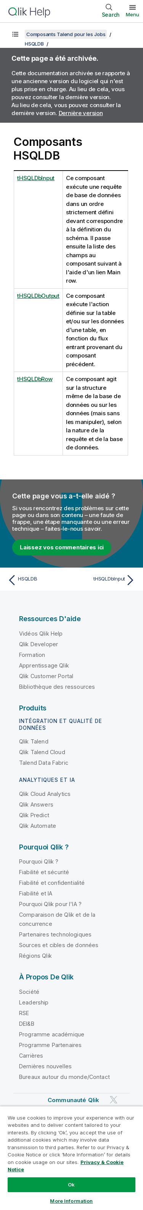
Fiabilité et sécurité (44, 872)
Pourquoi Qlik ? (38, 861)
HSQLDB (34, 44)
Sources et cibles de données (58, 945)
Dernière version (81, 113)
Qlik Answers (36, 804)
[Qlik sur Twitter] (113, 1100)
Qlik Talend (33, 741)
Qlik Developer (38, 644)
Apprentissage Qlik (44, 665)
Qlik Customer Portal (46, 676)
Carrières (31, 1055)
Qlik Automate (37, 825)
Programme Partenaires (50, 1045)
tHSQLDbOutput (38, 295)
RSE (24, 1013)
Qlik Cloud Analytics (45, 794)
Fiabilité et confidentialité (52, 882)
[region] (71, 1158)
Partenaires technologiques (55, 934)
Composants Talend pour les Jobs (65, 34)
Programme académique (51, 1034)
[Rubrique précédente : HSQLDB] (38, 580)
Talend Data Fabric (43, 762)
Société (29, 992)
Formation (32, 655)
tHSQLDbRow (35, 379)
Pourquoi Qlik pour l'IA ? (50, 904)
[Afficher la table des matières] (15, 34)
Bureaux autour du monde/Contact (64, 1077)
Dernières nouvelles (45, 1066)
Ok (71, 1185)
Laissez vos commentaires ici (62, 547)
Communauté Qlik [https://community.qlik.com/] (73, 1100)
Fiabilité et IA (35, 893)
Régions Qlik (35, 955)
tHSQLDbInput (36, 178)
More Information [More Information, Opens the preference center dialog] (71, 1201)
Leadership (34, 1002)
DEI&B (26, 1023)
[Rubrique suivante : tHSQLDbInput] (105, 580)
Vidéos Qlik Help (41, 633)
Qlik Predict (34, 815)
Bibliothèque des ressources (57, 686)
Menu (132, 14)
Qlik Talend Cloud (42, 752)
